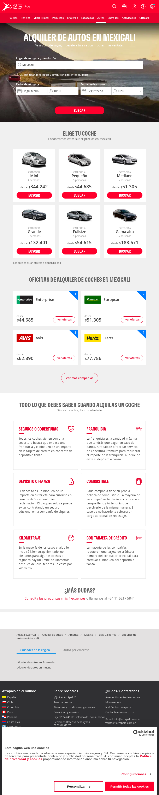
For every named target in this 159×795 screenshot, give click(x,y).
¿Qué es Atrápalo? (65, 697)
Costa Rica (13, 722)
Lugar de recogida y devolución (36, 58)
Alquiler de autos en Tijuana (34, 667)
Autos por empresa (76, 650)
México (88, 634)
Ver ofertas (64, 319)
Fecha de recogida (27, 84)
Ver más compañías (79, 378)
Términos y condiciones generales (74, 707)
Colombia (13, 707)
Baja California (107, 634)
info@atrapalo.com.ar (127, 719)
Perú (10, 712)
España (11, 697)
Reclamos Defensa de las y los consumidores (72, 723)
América (73, 634)
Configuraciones (134, 774)
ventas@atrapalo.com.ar (120, 723)
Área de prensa (63, 702)
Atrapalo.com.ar (26, 634)
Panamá (12, 717)
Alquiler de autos (52, 634)
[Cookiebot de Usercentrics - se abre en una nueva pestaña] (136, 733)
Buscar (79, 110)
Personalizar (78, 786)
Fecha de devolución (93, 84)
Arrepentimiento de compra (122, 697)
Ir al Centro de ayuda (118, 707)
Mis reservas (113, 702)
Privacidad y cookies (66, 712)
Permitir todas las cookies (129, 786)
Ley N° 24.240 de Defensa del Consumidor (79, 717)
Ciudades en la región (35, 650)
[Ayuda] (143, 6)
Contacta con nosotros (119, 712)
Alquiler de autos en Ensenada (35, 662)
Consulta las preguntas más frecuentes (55, 598)
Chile (10, 702)
